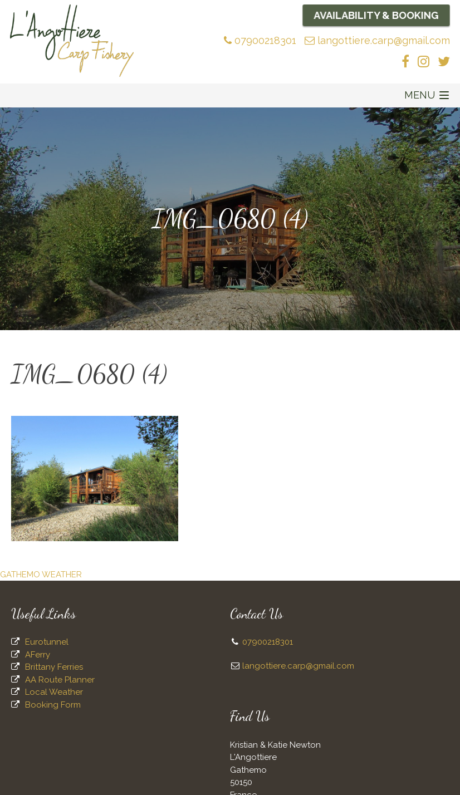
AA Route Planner (60, 680)
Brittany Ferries (54, 667)
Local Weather (54, 692)
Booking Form (53, 705)
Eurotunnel (46, 642)
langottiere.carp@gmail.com (377, 40)
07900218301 (260, 40)
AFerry (37, 655)
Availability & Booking (376, 15)
